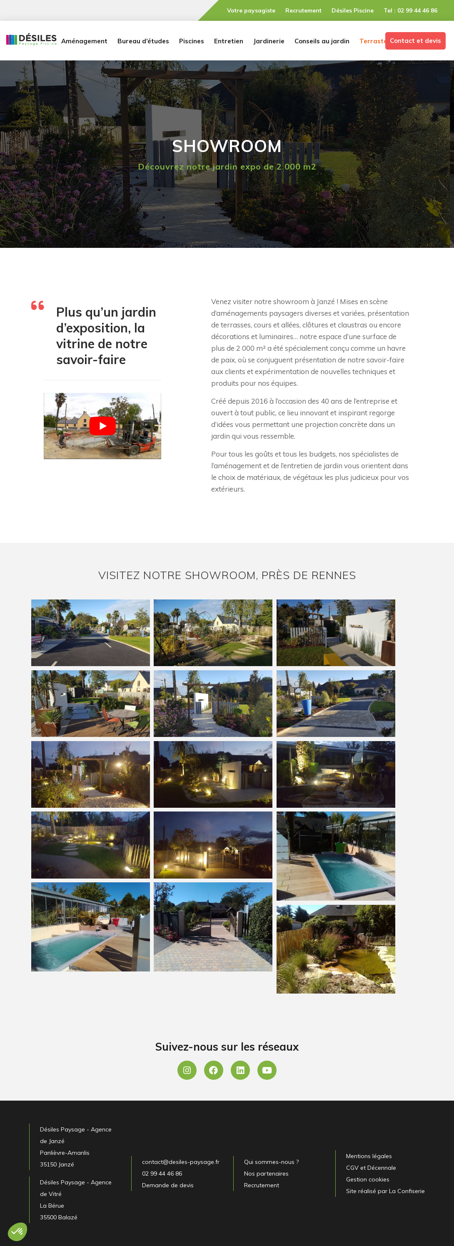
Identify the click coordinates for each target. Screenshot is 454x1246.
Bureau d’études (143, 41)
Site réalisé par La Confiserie (385, 1191)
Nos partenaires (266, 1173)
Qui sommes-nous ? (271, 1162)
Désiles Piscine (353, 10)
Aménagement (84, 41)
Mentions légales (369, 1156)
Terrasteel (376, 41)
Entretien (228, 41)
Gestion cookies (367, 1179)
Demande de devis (168, 1185)
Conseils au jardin (321, 41)
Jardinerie (268, 41)
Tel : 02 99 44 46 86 (410, 10)
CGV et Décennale (371, 1167)
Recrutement (303, 10)
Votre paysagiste (251, 10)
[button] (17, 1232)
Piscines (191, 41)
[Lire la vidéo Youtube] (103, 426)
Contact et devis (415, 41)
